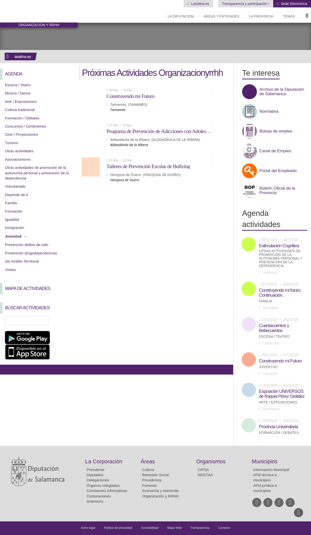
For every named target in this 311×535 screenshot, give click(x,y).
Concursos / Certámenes (25, 126)
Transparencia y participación (245, 4)
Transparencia (199, 528)
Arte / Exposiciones (21, 101)
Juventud (13, 236)
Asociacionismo (18, 159)
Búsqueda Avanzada (67, 320)
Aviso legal (88, 528)
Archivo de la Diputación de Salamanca (281, 91)
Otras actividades (19, 151)
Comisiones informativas (107, 491)
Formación (13, 211)
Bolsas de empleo (275, 131)
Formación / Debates (22, 118)
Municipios (264, 461)
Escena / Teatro (18, 85)
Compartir (6, 370)
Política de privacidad (118, 528)
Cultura (148, 470)
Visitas (10, 270)
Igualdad (12, 219)
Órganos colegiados (103, 485)
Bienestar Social (155, 475)
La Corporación (103, 461)
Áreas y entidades (221, 16)
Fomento (149, 485)
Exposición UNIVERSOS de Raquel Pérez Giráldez (281, 394)
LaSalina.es (199, 4)
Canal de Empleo (275, 151)
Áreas (148, 461)
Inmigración (14, 227)
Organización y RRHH (160, 496)
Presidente (95, 470)
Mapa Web (174, 528)
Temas (289, 16)
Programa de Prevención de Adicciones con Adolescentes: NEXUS (159, 131)
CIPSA (203, 470)
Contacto (224, 528)
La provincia (261, 16)
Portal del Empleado (278, 171)
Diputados (95, 475)
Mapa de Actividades (27, 288)
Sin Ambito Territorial (22, 261)
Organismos (211, 461)
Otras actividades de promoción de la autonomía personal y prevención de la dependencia (37, 172)
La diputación (181, 16)
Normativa (268, 111)
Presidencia (152, 480)
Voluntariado (15, 186)
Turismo (11, 143)
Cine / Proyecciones (21, 134)
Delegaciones (98, 480)
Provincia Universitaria (278, 426)
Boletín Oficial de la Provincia (277, 190)
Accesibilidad (149, 528)
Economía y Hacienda (160, 491)
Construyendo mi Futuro (130, 96)
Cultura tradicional (20, 110)
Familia (11, 203)
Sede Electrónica (293, 4)
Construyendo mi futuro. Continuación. (280, 293)
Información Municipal (271, 470)
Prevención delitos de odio (26, 245)
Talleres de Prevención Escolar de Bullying (148, 166)
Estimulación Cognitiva (279, 245)
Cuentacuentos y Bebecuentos (274, 328)
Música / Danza (17, 93)
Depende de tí (16, 195)
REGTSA (205, 475)
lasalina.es (23, 57)
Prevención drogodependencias (31, 253)
